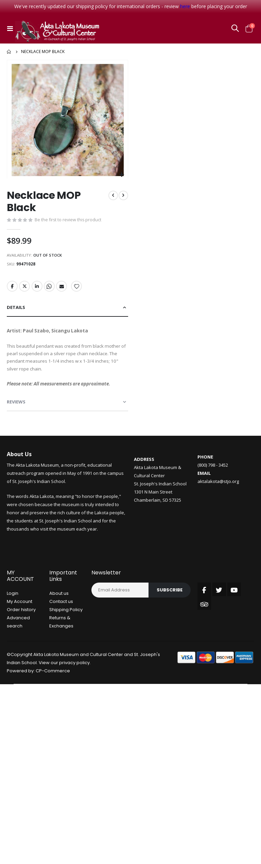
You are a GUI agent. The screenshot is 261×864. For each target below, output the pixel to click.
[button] (122, 175)
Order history (21, 617)
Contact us (61, 609)
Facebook (12, 288)
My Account (19, 609)
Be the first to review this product (69, 221)
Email (62, 288)
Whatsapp (50, 288)
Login (12, 601)
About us (59, 601)
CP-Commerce (53, 678)
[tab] (67, 309)
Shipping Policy (66, 617)
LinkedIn (37, 288)
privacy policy (74, 670)
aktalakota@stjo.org (218, 489)
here (185, 6)
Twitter (24, 288)
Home (9, 52)
